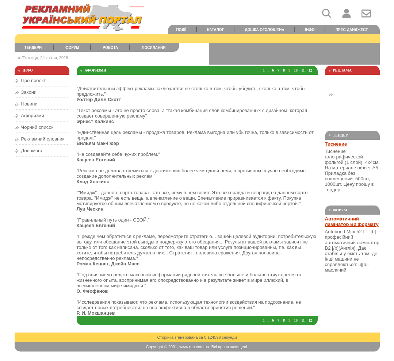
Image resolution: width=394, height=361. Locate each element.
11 (303, 70)
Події (181, 30)
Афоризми (32, 115)
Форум (72, 48)
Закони (29, 92)
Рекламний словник (43, 139)
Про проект (33, 80)
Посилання (153, 48)
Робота (110, 48)
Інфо (309, 30)
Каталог (215, 30)
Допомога (31, 150)
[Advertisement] (294, 54)
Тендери (33, 48)
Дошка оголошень (264, 30)
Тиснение (336, 144)
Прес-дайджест (352, 30)
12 (310, 70)
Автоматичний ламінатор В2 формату (352, 221)
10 (296, 70)
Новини (29, 104)
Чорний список (37, 127)
